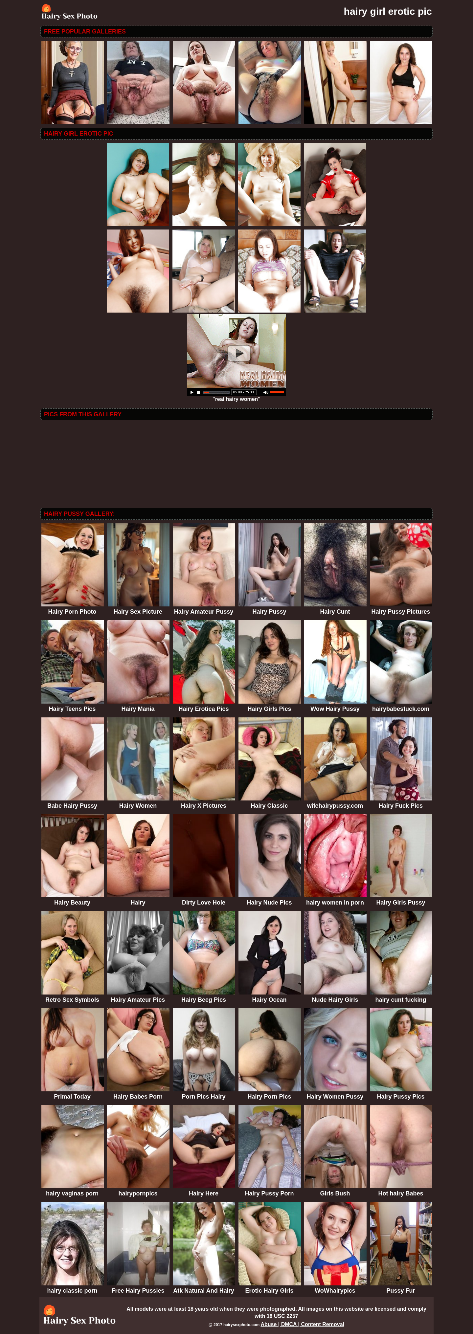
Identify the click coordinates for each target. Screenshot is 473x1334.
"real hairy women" (236, 397)
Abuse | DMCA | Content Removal (302, 1324)
